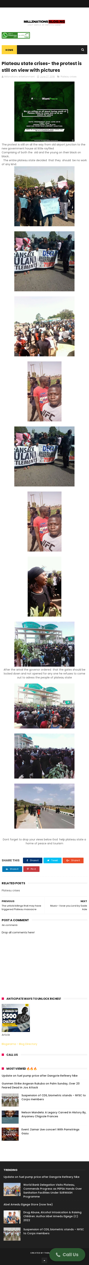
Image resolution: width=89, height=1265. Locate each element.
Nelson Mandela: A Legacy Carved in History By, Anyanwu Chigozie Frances (53, 1114)
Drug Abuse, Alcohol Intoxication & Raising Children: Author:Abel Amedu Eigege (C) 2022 (52, 1216)
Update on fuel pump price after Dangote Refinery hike (40, 1076)
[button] (67, 1254)
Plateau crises (69, 76)
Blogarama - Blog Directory (19, 1044)
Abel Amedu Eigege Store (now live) (28, 1204)
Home (9, 50)
